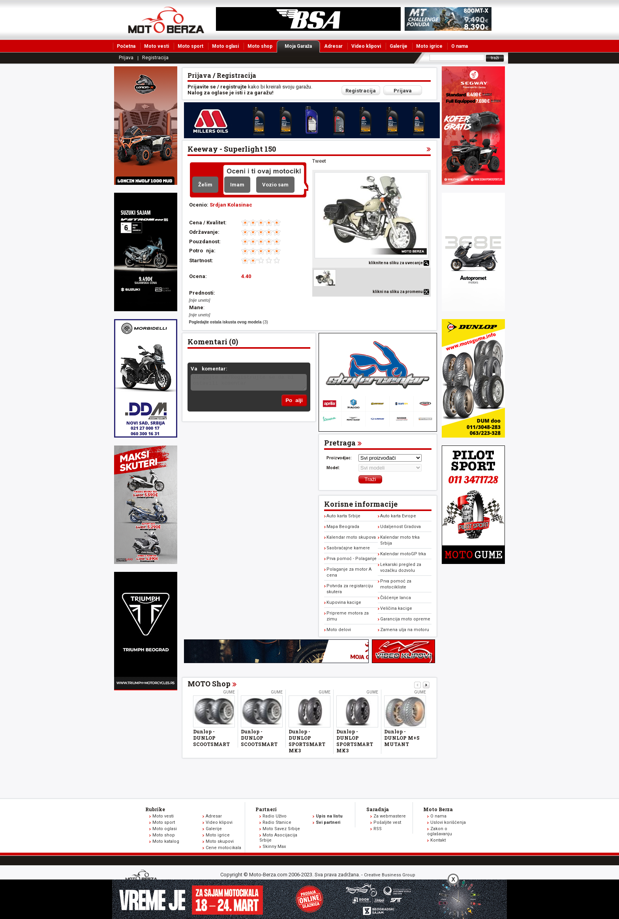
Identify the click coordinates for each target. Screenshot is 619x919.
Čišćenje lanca (395, 597)
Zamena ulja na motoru (404, 629)
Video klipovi (366, 46)
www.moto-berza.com (142, 876)
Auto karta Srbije (343, 516)
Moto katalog (165, 841)
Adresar (333, 46)
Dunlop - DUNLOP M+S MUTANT (402, 737)
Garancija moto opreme (405, 619)
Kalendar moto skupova (351, 537)
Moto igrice (429, 46)
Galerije (398, 46)
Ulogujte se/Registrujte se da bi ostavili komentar (249, 382)
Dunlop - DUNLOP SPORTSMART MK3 (307, 741)
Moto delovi (338, 629)
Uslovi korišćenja (448, 822)
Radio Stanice (277, 822)
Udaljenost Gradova (400, 526)
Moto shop (260, 46)
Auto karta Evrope (398, 516)
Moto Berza (438, 809)
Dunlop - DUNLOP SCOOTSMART (211, 737)
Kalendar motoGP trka (403, 553)
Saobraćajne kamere (348, 548)
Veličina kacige (396, 608)
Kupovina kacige (343, 602)
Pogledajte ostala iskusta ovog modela (225, 322)
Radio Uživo (275, 816)
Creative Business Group (389, 875)
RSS (377, 828)
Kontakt (438, 840)
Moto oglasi (225, 46)
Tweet (319, 161)
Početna (126, 46)
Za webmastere (389, 816)
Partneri (266, 809)
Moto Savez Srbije (281, 828)
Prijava (126, 57)
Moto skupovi (220, 841)
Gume (229, 692)
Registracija (155, 57)
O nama (459, 46)
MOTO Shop (209, 683)
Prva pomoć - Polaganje (351, 558)
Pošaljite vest (387, 822)
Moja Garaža (302, 46)
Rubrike (155, 809)
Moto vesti (156, 46)
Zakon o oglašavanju (439, 831)
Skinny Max (274, 846)
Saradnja (377, 809)
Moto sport (190, 46)
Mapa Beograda (342, 526)
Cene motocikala (223, 847)
